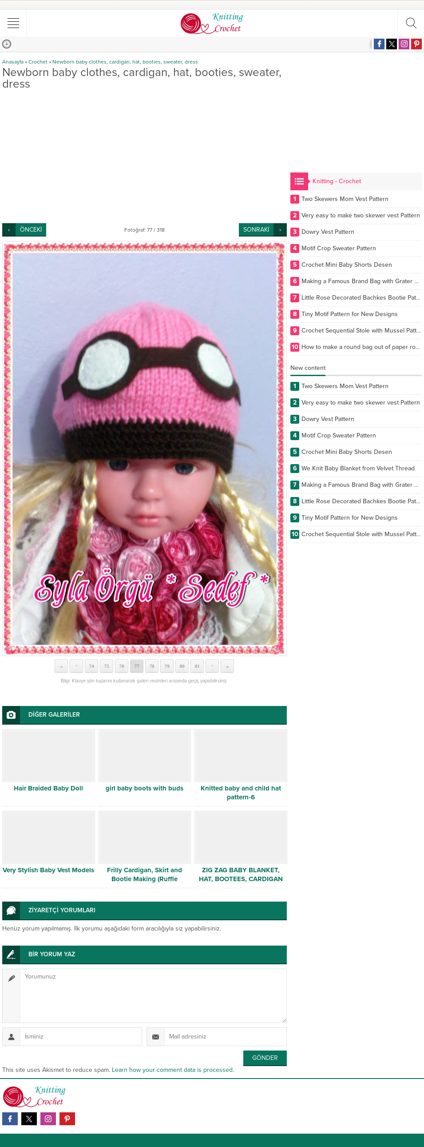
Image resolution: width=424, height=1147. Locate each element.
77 (137, 666)
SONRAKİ (256, 229)
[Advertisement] (144, 156)
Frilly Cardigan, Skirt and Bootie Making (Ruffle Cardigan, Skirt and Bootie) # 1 (144, 879)
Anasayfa (13, 62)
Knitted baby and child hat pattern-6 (241, 792)
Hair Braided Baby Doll (48, 788)
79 (167, 666)
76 (121, 666)
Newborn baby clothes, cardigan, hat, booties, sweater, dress (125, 62)
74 (91, 666)
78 (152, 666)
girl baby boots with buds (144, 788)
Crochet (38, 62)
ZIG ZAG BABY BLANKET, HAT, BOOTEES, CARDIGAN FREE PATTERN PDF (241, 879)
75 (106, 666)
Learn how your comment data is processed (172, 1070)
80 (182, 666)
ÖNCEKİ (31, 229)
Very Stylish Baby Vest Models (48, 870)
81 (197, 666)
